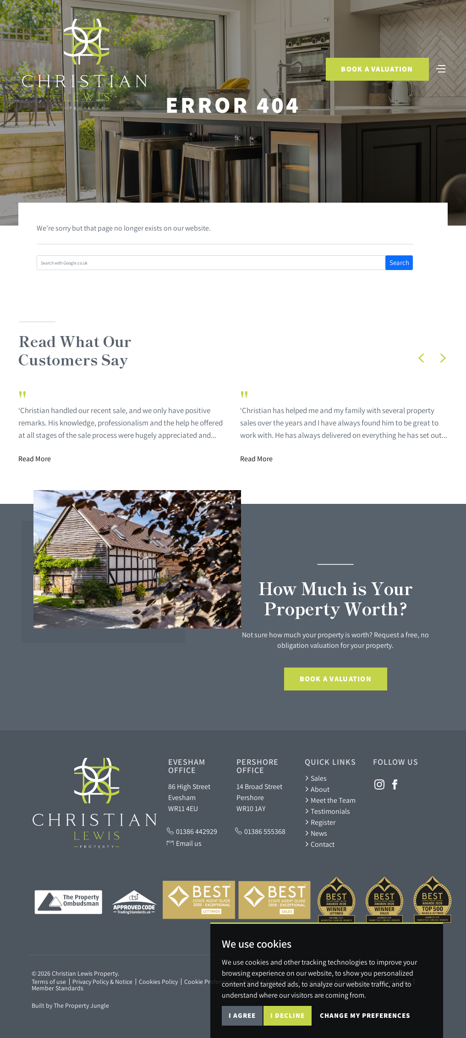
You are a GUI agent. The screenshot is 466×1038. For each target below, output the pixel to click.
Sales (316, 778)
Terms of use (49, 981)
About (317, 789)
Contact (319, 844)
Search (399, 262)
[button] (421, 358)
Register (320, 822)
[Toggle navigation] (440, 68)
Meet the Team (330, 800)
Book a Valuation (377, 69)
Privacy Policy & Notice (102, 981)
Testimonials (327, 811)
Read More (34, 458)
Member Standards (57, 988)
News (316, 833)
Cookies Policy (158, 981)
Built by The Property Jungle (70, 1005)
